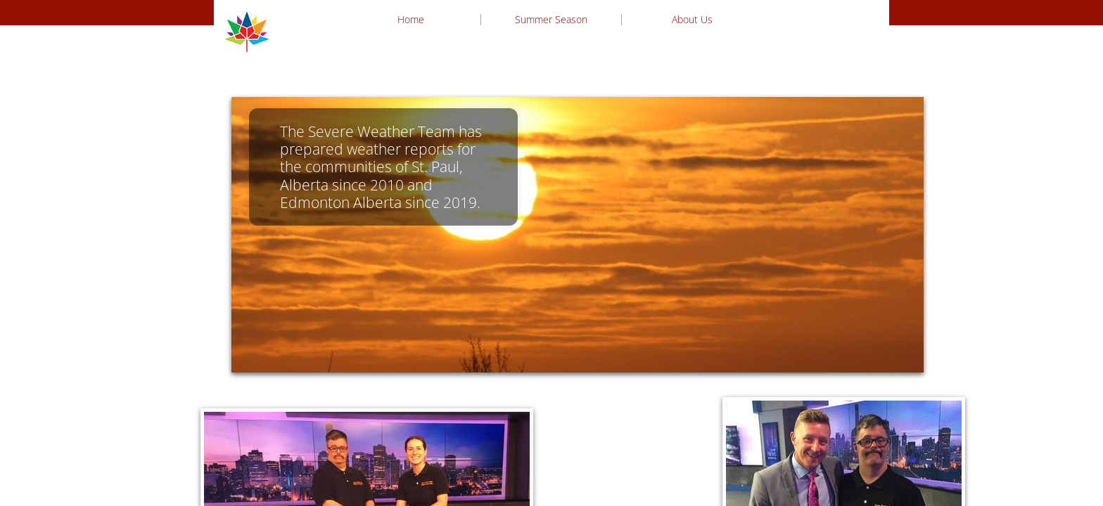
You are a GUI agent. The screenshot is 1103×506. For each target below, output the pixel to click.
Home (410, 19)
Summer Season (551, 19)
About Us (692, 19)
